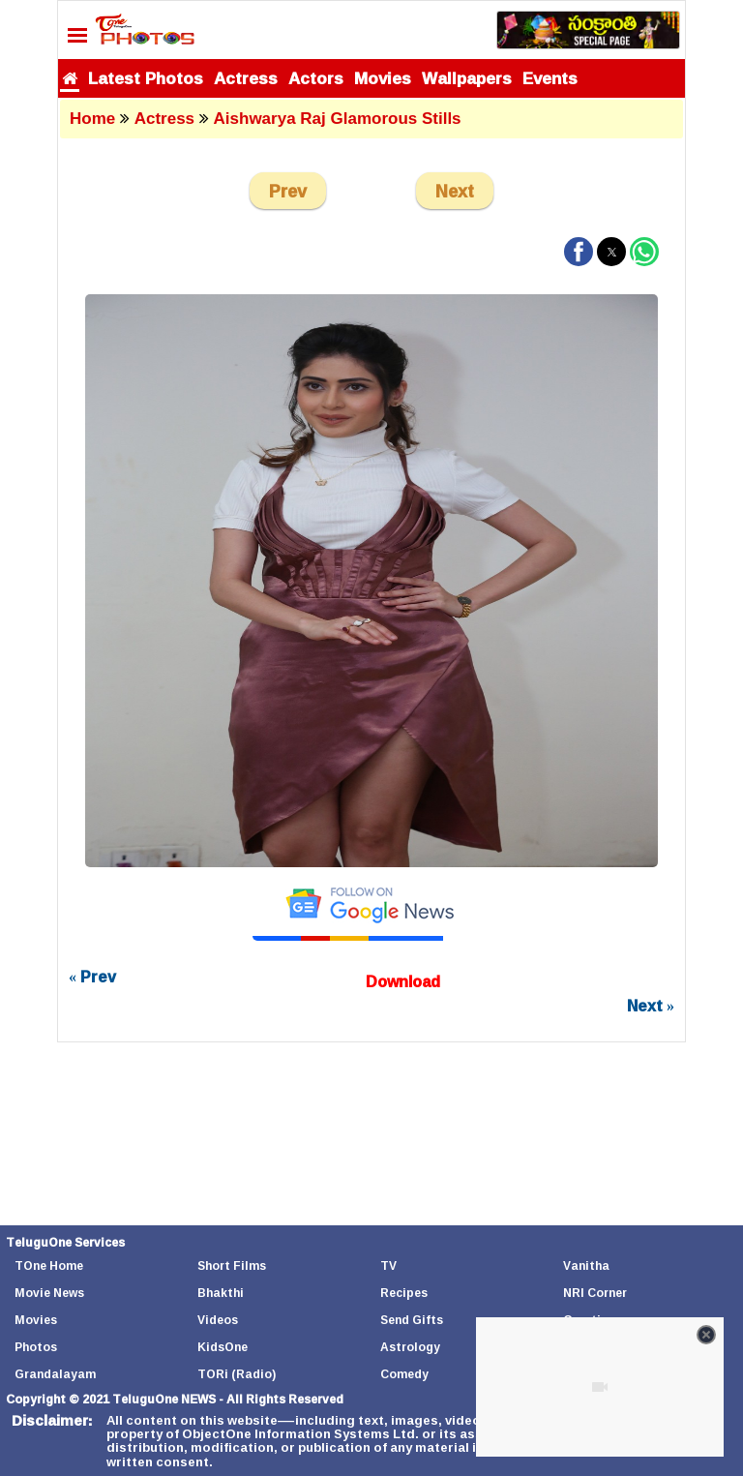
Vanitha (586, 1265)
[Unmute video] (600, 1387)
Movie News (49, 1292)
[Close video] (706, 1334)
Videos (217, 1320)
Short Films (231, 1265)
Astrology (410, 1347)
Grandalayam (55, 1374)
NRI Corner (595, 1292)
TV (388, 1265)
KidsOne (222, 1347)
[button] (578, 251)
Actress (246, 78)
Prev (288, 190)
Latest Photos (145, 78)
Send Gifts (411, 1320)
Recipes (404, 1292)
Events (550, 78)
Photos (36, 1347)
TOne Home (49, 1265)
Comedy (404, 1374)
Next (454, 190)
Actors (315, 78)
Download (403, 981)
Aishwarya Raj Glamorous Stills (337, 118)
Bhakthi (220, 1292)
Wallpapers (467, 78)
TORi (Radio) (236, 1374)
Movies (382, 78)
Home (92, 118)
